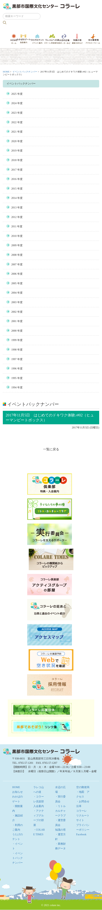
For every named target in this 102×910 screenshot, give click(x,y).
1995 (14, 378)
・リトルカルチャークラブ (60, 811)
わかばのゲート (24, 38)
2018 (14, 160)
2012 (14, 217)
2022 (14, 122)
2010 (14, 236)
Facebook (81, 834)
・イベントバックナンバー (17, 858)
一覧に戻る (51, 449)
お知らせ (17, 792)
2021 (14, 131)
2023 (14, 112)
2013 (14, 207)
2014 (14, 198)
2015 (14, 188)
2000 (14, 330)
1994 (14, 387)
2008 (14, 255)
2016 (14, 179)
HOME (13, 39)
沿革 (78, 806)
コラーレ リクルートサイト (82, 815)
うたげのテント (37, 39)
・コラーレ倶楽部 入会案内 (38, 801)
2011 (13, 226)
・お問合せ (82, 801)
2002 (14, 311)
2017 (14, 169)
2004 (14, 292)
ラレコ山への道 (52, 39)
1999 (14, 340)
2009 (14, 245)
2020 (14, 141)
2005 (14, 283)
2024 (14, 103)
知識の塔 (77, 39)
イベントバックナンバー (24, 71)
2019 (14, 150)
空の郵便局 (92, 39)
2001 (14, 321)
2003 (14, 302)
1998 (14, 349)
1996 (14, 368)
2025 (14, 93)
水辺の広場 (64, 39)
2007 (14, 264)
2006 (14, 273)
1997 (14, 359)
